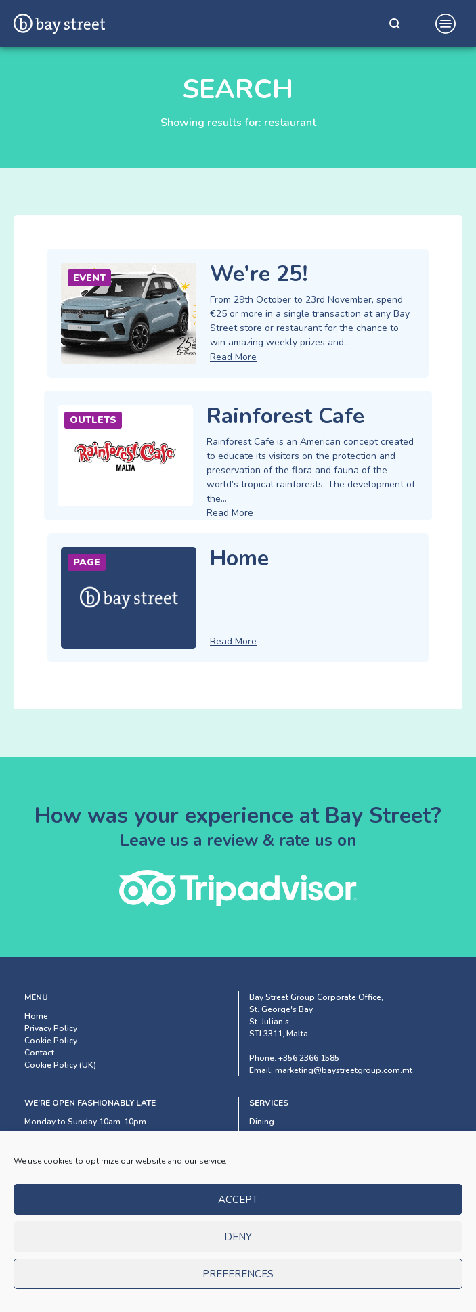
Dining (261, 1121)
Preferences (238, 1292)
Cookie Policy (50, 1040)
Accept (238, 1218)
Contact (39, 1052)
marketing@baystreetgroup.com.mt (343, 1070)
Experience (270, 1134)
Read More (233, 357)
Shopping (268, 1146)
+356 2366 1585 (308, 1058)
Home (36, 1016)
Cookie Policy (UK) (60, 1064)
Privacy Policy (50, 1028)
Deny (238, 1255)
